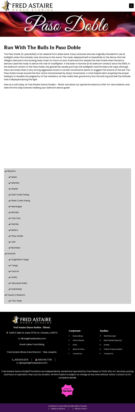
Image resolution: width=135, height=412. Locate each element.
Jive (13, 241)
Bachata (15, 247)
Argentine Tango (20, 259)
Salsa (14, 177)
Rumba (15, 212)
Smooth (11, 253)
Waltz (14, 277)
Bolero (14, 230)
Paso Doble (17, 236)
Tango (14, 265)
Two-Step (16, 300)
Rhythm (11, 171)
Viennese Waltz (19, 283)
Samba (15, 224)
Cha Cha (15, 218)
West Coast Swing (20, 200)
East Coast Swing (20, 194)
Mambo (15, 182)
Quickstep (16, 289)
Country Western (16, 294)
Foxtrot (15, 271)
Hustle (14, 188)
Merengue (16, 206)
